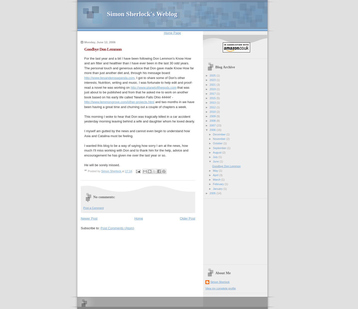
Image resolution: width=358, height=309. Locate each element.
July (216, 156)
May (216, 170)
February (218, 184)
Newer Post (89, 218)
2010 (213, 111)
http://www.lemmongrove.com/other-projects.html (119, 102)
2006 (213, 129)
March (217, 179)
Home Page (172, 33)
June (216, 161)
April (216, 175)
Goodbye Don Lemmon (226, 166)
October (218, 143)
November (219, 138)
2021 (213, 84)
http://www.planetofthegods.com (153, 87)
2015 (213, 98)
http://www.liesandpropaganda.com (109, 78)
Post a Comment (93, 207)
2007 (213, 125)
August (217, 152)
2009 (213, 116)
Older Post (187, 218)
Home (138, 218)
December (219, 134)
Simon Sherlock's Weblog (142, 14)
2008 (213, 120)
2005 (213, 193)
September (220, 148)
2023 (213, 79)
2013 (213, 102)
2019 (213, 89)
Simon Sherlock (219, 281)
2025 (213, 75)
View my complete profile (220, 288)
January (218, 188)
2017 (213, 93)
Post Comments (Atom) (117, 228)
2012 (213, 107)
